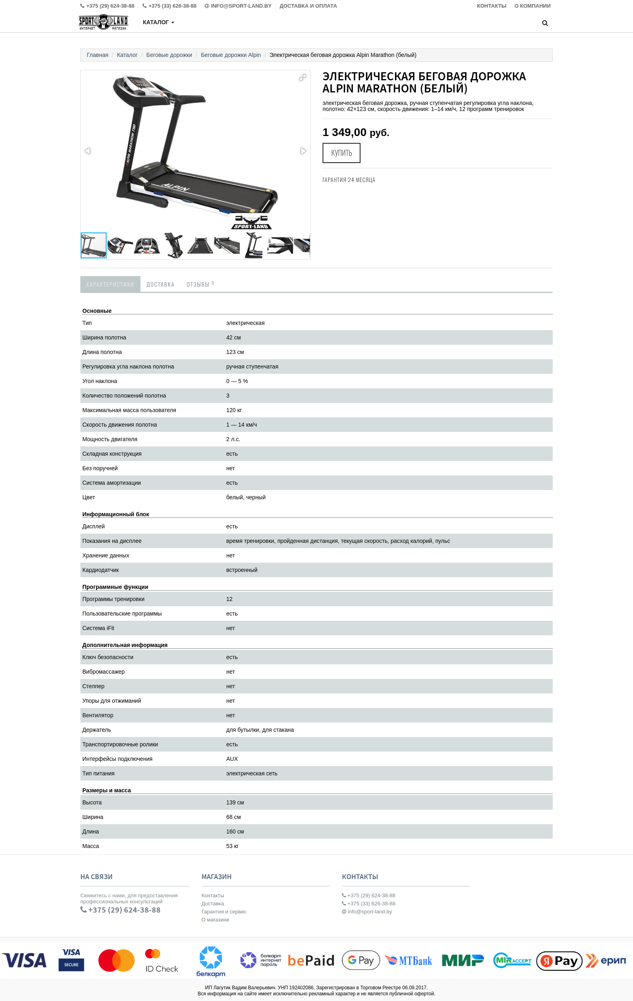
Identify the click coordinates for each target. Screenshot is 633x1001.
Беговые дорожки (169, 55)
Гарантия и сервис (224, 912)
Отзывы (201, 283)
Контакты (212, 895)
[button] (302, 77)
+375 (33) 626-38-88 (369, 903)
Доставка (161, 284)
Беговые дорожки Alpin (231, 55)
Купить (341, 153)
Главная (97, 55)
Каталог (158, 22)
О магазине (215, 920)
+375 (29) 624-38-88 (369, 895)
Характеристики (110, 284)
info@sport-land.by (367, 912)
